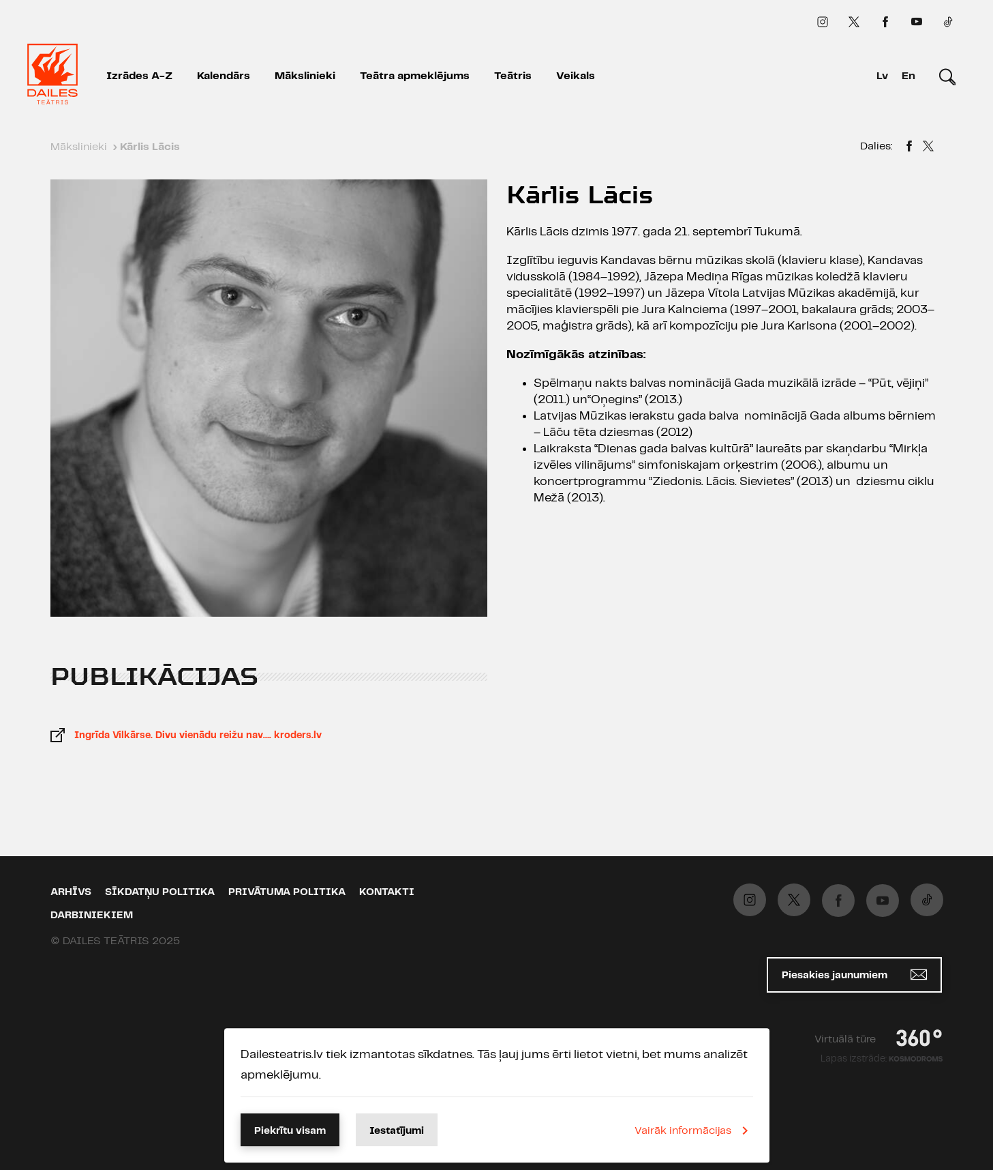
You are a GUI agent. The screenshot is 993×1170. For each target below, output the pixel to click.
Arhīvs (70, 892)
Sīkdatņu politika (160, 892)
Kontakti (386, 892)
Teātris (513, 76)
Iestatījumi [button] (396, 1131)
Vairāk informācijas (694, 1130)
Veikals (575, 76)
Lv (882, 76)
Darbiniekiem (91, 915)
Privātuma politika (287, 892)
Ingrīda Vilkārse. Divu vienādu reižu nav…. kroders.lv (198, 735)
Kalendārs (223, 76)
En (908, 76)
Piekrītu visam (290, 1131)
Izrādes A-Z (139, 76)
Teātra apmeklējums (415, 76)
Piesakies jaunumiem (854, 974)
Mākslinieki (305, 76)
